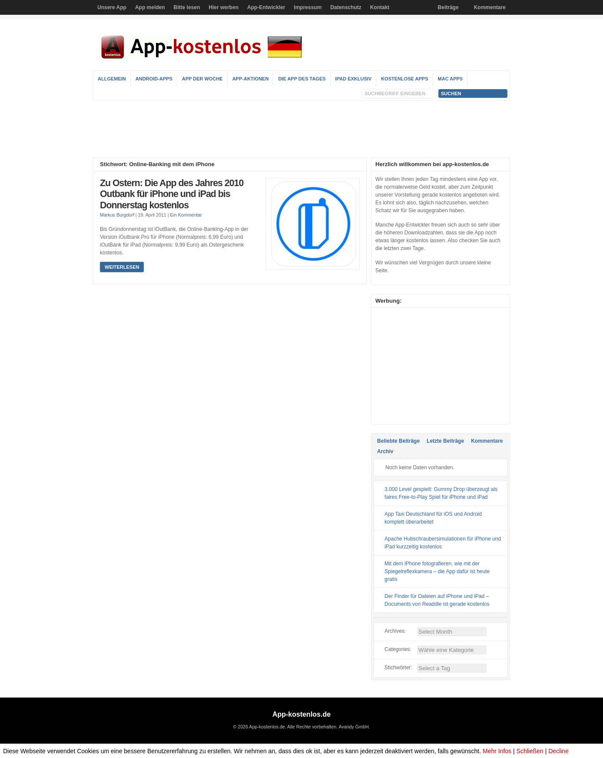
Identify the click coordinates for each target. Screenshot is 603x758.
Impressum (307, 7)
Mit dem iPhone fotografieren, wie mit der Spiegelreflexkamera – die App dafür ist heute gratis (437, 571)
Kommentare (490, 7)
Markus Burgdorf (117, 214)
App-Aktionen (250, 78)
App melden (150, 7)
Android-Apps (154, 78)
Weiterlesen (122, 267)
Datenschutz (345, 7)
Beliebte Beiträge (398, 441)
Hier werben (224, 7)
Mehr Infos (497, 751)
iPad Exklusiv (353, 78)
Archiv (385, 451)
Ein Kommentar (186, 214)
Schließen (530, 751)
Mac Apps (450, 78)
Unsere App (111, 7)
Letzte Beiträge (445, 441)
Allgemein (112, 78)
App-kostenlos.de (301, 714)
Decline (558, 751)
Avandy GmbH (353, 726)
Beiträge (448, 7)
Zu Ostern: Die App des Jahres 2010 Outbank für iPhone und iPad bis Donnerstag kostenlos (171, 194)
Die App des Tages (301, 78)
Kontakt (380, 7)
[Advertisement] (301, 129)
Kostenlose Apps (404, 78)
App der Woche (202, 78)
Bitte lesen (187, 7)
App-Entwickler (266, 7)
